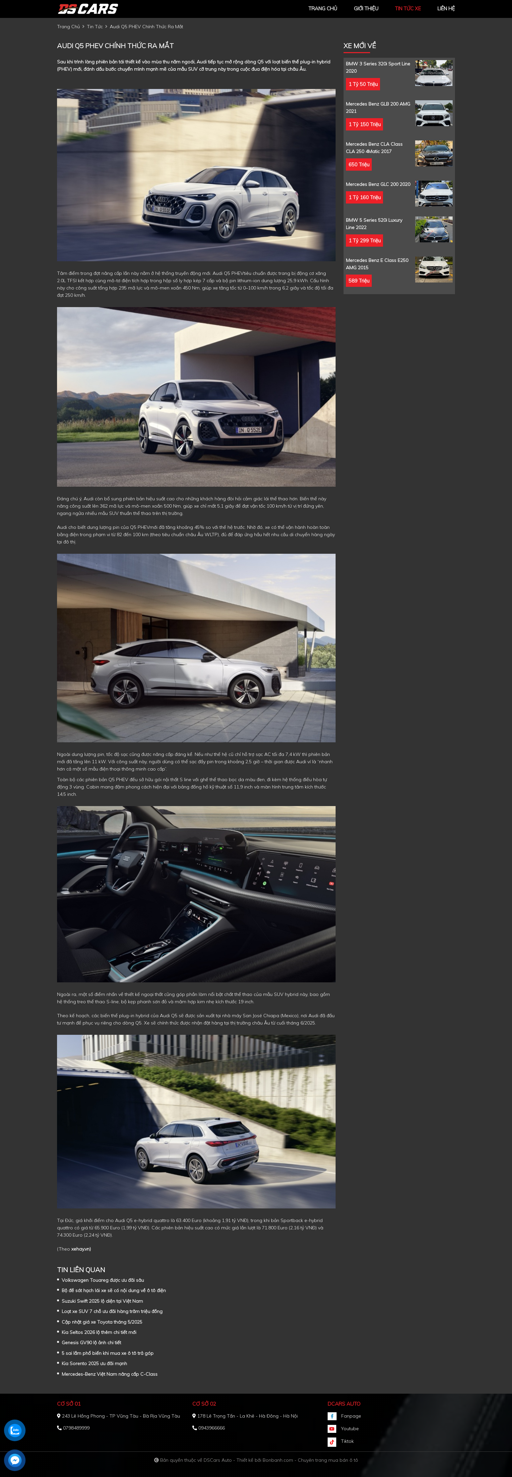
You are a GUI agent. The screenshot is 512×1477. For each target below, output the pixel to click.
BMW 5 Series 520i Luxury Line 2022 (374, 223)
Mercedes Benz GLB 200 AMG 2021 (378, 107)
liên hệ (446, 8)
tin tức (95, 27)
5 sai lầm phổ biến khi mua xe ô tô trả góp (108, 1353)
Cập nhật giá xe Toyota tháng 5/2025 (102, 1322)
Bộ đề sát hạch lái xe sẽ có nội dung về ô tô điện (114, 1290)
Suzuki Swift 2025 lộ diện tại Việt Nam (102, 1301)
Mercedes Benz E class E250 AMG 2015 (377, 264)
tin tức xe (408, 8)
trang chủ (322, 8)
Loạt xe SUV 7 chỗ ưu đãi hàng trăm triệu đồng (112, 1311)
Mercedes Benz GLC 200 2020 (378, 184)
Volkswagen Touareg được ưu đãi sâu (103, 1280)
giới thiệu (366, 8)
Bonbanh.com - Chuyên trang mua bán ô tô (310, 1460)
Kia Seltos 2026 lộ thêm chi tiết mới (99, 1332)
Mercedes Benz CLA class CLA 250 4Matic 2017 (374, 147)
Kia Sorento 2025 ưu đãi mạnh (94, 1363)
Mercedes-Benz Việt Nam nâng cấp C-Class (110, 1374)
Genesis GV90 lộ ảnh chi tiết (91, 1343)
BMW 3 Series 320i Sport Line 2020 (378, 67)
